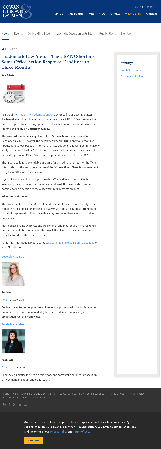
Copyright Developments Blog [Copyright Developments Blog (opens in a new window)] (74, 33)
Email (5, 299)
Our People (75, 13)
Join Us (85, 394)
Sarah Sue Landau (83, 242)
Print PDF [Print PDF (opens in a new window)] (11, 49)
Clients (115, 13)
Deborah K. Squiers (59, 242)
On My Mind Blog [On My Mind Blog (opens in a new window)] (39, 33)
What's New (133, 13)
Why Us (57, 13)
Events (18, 33)
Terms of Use (116, 394)
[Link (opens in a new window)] (4, 404)
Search (150, 7)
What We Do (96, 13)
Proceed (33, 440)
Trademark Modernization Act (35, 114)
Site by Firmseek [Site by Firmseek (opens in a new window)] (41, 397)
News (5, 33)
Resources (99, 394)
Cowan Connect (69, 394)
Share (139, 7)
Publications (107, 33)
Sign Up (126, 33)
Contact (151, 13)
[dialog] (80, 430)
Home (6, 394)
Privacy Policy (136, 394)
